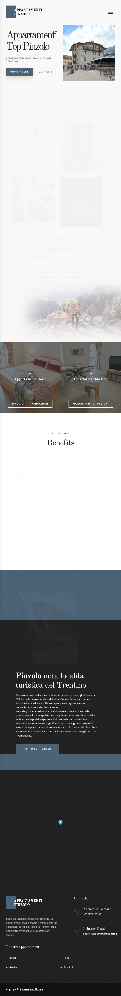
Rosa (66, 957)
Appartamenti (19, 72)
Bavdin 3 (68, 967)
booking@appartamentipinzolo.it (100, 934)
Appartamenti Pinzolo (31, 989)
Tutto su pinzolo (37, 749)
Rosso (13, 957)
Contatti (45, 72)
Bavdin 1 (14, 967)
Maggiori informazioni (30, 404)
